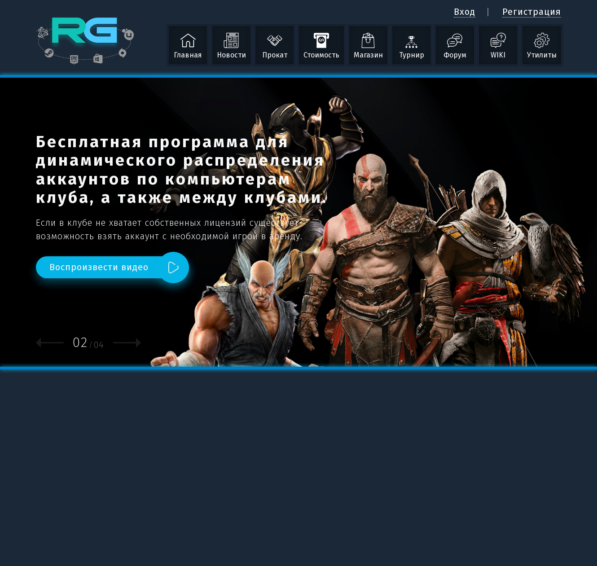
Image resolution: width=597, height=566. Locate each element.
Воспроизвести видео (99, 267)
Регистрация (531, 11)
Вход (464, 11)
